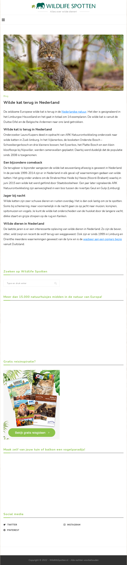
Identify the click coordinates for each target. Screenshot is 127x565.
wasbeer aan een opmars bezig (102, 239)
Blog (5, 96)
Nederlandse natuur (74, 112)
